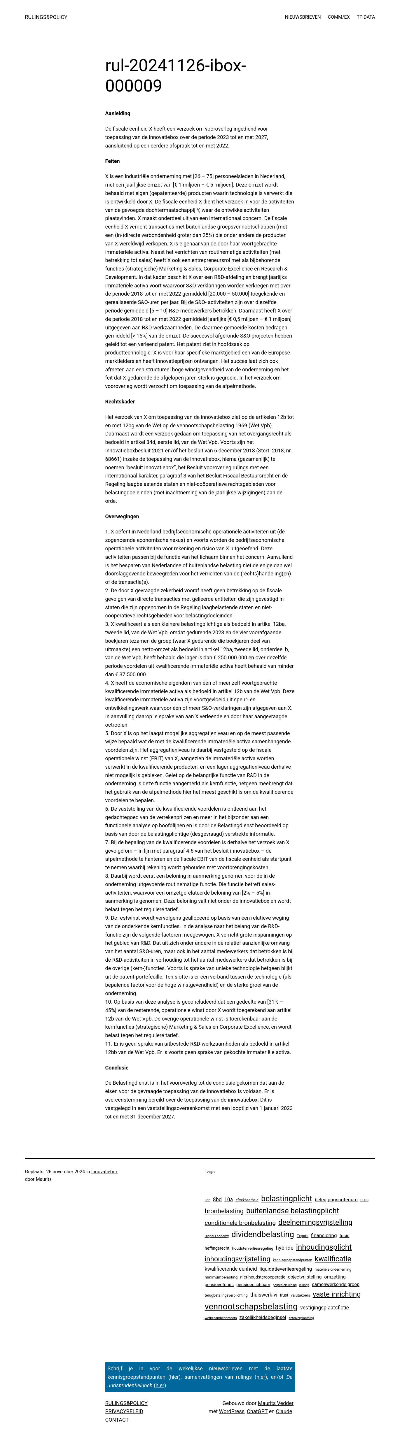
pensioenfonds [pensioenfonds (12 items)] (219, 1284)
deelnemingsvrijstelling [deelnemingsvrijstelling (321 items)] (315, 1222)
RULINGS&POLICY (46, 17)
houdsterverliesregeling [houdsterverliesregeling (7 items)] (252, 1248)
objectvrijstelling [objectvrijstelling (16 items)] (305, 1277)
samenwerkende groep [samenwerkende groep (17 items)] (335, 1284)
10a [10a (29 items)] (228, 1199)
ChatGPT (257, 1411)
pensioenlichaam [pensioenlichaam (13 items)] (253, 1284)
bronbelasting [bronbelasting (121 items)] (224, 1211)
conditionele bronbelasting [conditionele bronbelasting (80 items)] (240, 1222)
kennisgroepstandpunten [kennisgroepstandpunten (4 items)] (292, 1260)
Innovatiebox (104, 1171)
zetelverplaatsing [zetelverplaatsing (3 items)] (301, 1318)
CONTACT (117, 1420)
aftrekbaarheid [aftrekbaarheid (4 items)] (246, 1200)
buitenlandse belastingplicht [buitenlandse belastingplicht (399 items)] (292, 1210)
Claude (284, 1411)
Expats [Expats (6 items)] (302, 1236)
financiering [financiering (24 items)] (324, 1235)
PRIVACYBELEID (124, 1411)
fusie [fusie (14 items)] (344, 1235)
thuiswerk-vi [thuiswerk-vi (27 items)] (263, 1295)
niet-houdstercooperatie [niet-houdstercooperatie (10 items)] (262, 1277)
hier (174, 1377)
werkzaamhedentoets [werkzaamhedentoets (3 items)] (221, 1318)
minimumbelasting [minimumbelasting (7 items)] (221, 1277)
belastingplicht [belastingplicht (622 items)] (286, 1198)
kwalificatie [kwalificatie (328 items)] (333, 1259)
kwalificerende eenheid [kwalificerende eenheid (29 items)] (231, 1269)
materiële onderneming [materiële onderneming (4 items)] (333, 1269)
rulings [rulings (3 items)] (304, 1285)
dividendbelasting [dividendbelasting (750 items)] (262, 1234)
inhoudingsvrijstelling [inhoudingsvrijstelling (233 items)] (237, 1259)
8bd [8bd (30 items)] (217, 1199)
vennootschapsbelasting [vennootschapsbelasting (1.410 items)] (251, 1306)
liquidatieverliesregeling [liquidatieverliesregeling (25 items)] (286, 1269)
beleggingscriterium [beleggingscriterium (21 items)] (336, 1199)
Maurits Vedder (276, 1403)
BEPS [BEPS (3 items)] (364, 1200)
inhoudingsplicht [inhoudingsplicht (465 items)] (324, 1247)
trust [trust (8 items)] (284, 1295)
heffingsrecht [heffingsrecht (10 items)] (217, 1248)
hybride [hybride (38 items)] (285, 1248)
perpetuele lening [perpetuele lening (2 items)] (284, 1285)
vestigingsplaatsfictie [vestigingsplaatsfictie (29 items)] (324, 1308)
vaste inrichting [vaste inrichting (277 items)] (337, 1294)
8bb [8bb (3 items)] (207, 1200)
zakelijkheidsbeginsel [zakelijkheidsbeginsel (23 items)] (263, 1317)
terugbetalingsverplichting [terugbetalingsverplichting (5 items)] (226, 1295)
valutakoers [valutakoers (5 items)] (300, 1295)
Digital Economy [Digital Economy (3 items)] (217, 1236)
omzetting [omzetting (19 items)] (334, 1277)
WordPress (231, 1411)
